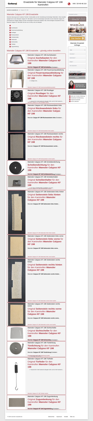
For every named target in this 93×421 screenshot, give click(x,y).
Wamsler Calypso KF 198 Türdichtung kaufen (39, 355)
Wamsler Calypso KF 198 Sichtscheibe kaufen (39, 339)
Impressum (59, 416)
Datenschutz (51, 416)
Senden (77, 77)
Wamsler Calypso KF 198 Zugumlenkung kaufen (39, 408)
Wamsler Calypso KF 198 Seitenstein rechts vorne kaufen (42, 324)
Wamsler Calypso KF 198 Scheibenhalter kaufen (39, 188)
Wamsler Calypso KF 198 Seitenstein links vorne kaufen (41, 256)
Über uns (72, 416)
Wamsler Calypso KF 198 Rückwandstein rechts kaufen (41, 158)
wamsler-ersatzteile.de (12, 10)
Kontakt (66, 416)
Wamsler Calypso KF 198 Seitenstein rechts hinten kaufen (42, 300)
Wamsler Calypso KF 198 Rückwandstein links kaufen (41, 130)
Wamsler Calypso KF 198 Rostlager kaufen (38, 102)
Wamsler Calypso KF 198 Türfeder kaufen (38, 393)
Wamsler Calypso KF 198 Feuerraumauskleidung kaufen (41, 87)
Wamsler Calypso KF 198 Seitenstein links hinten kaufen (41, 232)
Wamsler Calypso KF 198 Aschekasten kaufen (39, 66)
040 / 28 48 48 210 (79, 3)
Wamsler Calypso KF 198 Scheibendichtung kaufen (40, 173)
